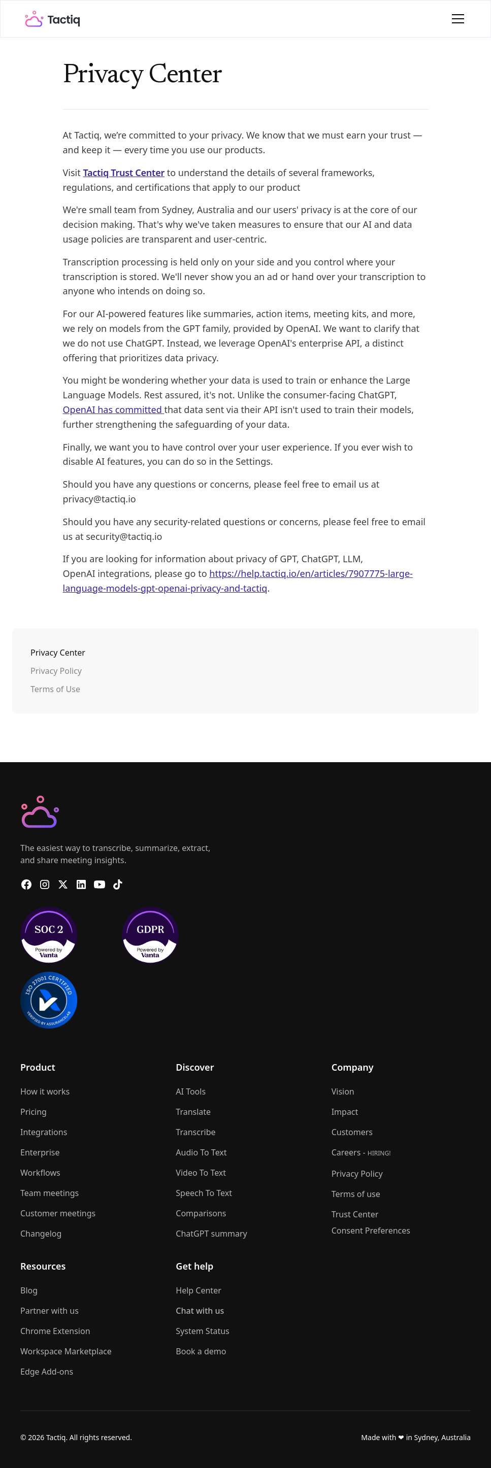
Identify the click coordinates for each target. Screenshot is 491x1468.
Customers (352, 1132)
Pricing (33, 1111)
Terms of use (356, 1194)
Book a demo (201, 1351)
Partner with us (49, 1310)
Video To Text (201, 1172)
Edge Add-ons (46, 1371)
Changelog (40, 1233)
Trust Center (355, 1214)
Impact (345, 1111)
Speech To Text (204, 1193)
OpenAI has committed (114, 409)
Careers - (361, 1152)
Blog (29, 1290)
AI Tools (191, 1091)
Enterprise (39, 1152)
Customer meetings (57, 1213)
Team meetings (49, 1193)
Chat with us (200, 1310)
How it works (45, 1091)
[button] (456, 19)
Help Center (198, 1290)
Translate (193, 1111)
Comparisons (201, 1213)
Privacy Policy (56, 670)
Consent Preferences (371, 1230)
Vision (343, 1091)
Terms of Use (55, 689)
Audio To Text (201, 1152)
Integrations (43, 1132)
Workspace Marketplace (66, 1351)
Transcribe (195, 1132)
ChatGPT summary (211, 1233)
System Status (202, 1331)
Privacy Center (57, 652)
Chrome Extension (55, 1331)
